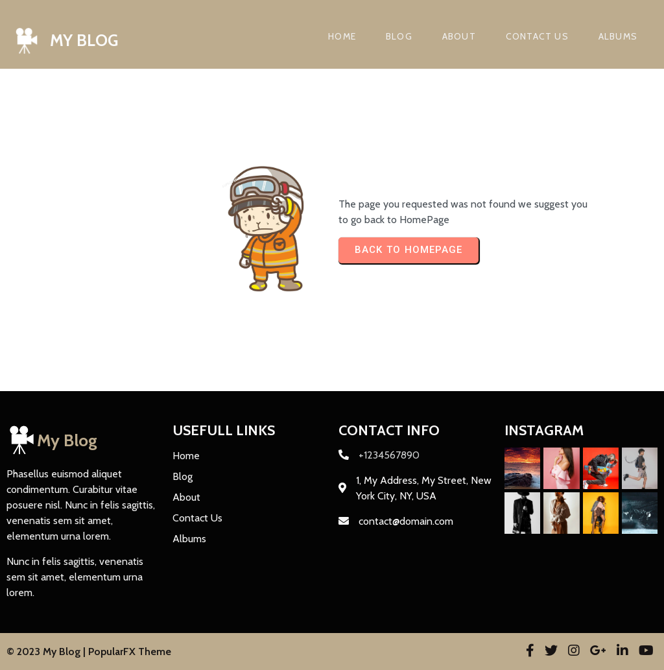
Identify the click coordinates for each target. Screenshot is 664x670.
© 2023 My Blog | (47, 651)
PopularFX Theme (129, 651)
